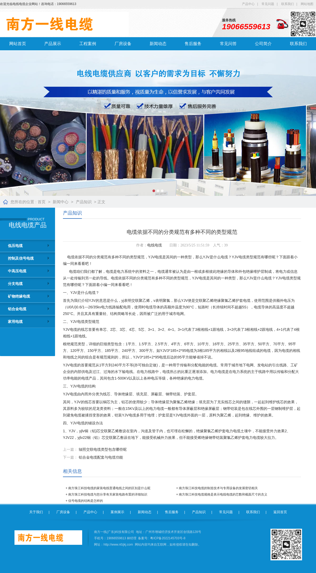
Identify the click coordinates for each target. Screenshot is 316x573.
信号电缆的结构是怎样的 (85, 501)
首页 (42, 202)
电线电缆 (154, 245)
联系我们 (287, 4)
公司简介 (263, 43)
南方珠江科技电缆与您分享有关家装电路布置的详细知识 (107, 494)
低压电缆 (15, 246)
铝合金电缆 (17, 309)
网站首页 (17, 43)
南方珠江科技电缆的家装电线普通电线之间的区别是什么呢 (109, 488)
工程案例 (87, 43)
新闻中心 (60, 202)
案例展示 (117, 512)
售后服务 (193, 43)
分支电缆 (15, 283)
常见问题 (267, 4)
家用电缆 (15, 321)
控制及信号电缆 (21, 258)
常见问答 (228, 43)
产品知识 (84, 202)
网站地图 (307, 4)
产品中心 (248, 4)
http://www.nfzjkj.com (118, 544)
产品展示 (52, 43)
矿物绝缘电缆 (19, 296)
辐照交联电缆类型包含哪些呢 (103, 449)
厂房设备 (123, 43)
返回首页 (280, 512)
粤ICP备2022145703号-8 (167, 538)
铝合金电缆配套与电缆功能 (101, 457)
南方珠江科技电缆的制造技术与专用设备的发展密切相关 (218, 488)
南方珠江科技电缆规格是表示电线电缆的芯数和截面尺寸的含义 (223, 494)
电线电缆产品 (28, 225)
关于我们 (36, 512)
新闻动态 (158, 43)
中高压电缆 (17, 271)
